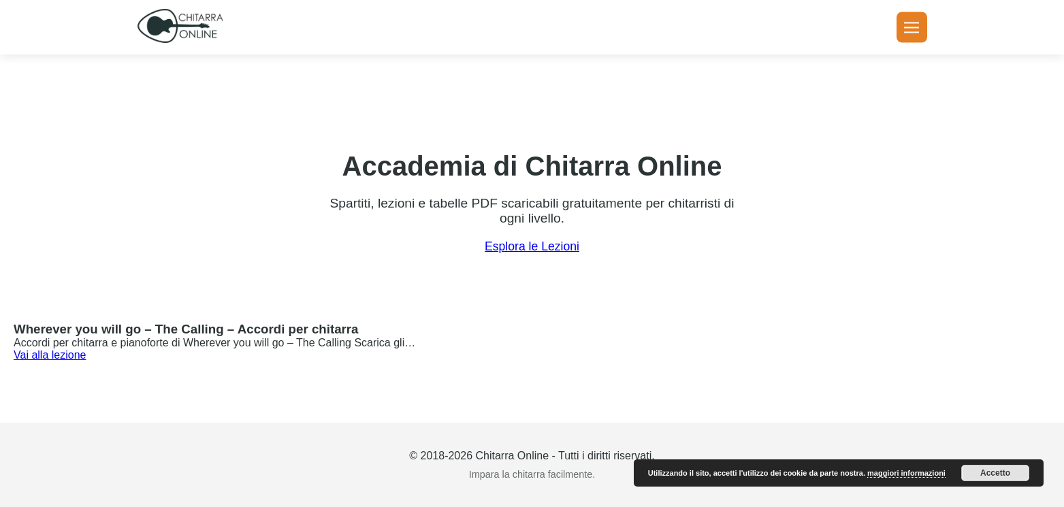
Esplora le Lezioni (532, 246)
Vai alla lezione (50, 355)
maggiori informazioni (906, 473)
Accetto (995, 473)
